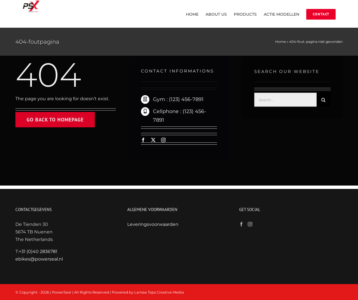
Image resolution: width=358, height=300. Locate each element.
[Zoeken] (324, 100)
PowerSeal (61, 292)
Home (280, 41)
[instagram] (163, 140)
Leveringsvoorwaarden (152, 224)
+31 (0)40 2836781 (38, 251)
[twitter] (153, 140)
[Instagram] (250, 224)
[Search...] (285, 100)
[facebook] (143, 140)
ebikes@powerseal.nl (39, 259)
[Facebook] (241, 224)
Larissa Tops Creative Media (159, 292)
